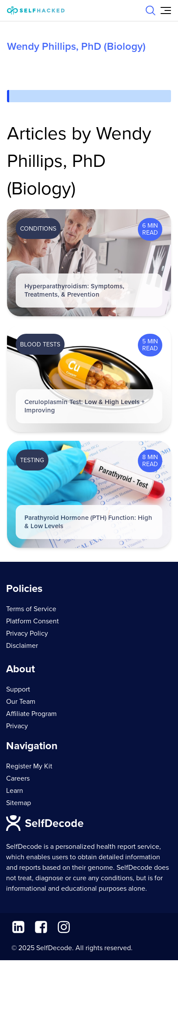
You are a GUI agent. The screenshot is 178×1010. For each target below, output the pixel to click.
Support (18, 689)
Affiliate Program (31, 713)
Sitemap (18, 803)
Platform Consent (32, 621)
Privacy (17, 726)
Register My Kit (29, 766)
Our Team (20, 701)
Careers (18, 778)
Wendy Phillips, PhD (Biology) (76, 46)
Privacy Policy (27, 633)
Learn (14, 790)
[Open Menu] (166, 10)
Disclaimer (22, 645)
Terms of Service (31, 609)
